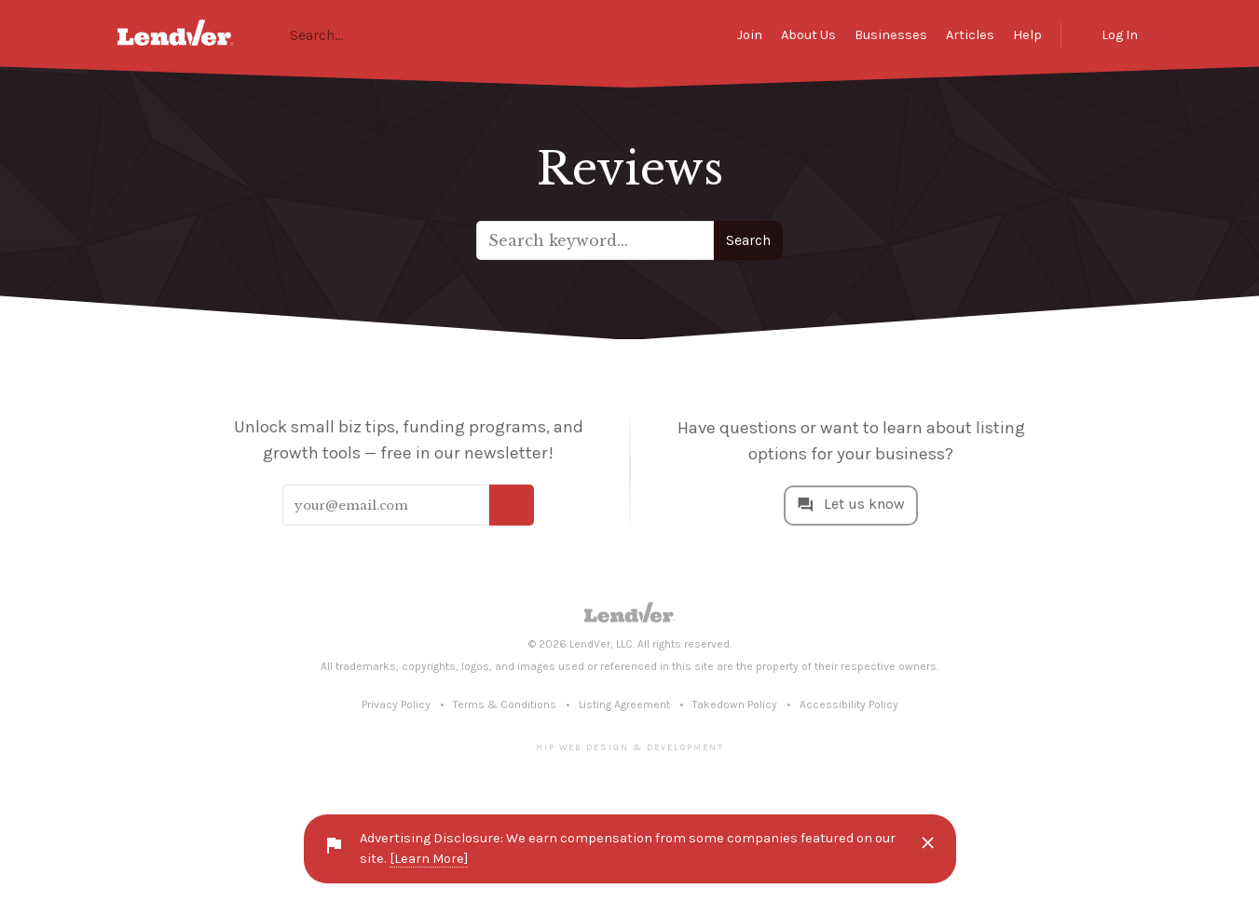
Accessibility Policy (849, 704)
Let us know (864, 504)
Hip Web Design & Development (630, 747)
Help (1027, 35)
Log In (1120, 35)
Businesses (891, 35)
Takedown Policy (734, 704)
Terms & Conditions (504, 704)
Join (749, 35)
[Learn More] (429, 859)
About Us (808, 35)
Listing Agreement (624, 704)
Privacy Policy (396, 704)
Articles (970, 35)
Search (748, 240)
